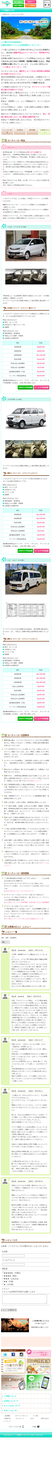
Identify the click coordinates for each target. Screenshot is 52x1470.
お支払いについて (35, 781)
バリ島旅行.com (7, 10)
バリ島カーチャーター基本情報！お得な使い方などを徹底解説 (27, 902)
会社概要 (7, 1417)
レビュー (5, 1289)
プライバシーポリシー (21, 1417)
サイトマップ (20, 1420)
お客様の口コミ (44, 131)
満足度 (5, 1269)
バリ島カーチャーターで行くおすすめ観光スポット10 (24, 919)
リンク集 (35, 1417)
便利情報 (32, 130)
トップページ (7, 1422)
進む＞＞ (5, 942)
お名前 (5, 1251)
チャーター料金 (7, 131)
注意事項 (20, 130)
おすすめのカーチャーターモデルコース (20, 891)
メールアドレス (8, 1260)
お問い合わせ (45, 1420)
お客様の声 (7, 1420)
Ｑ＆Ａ (32, 1420)
